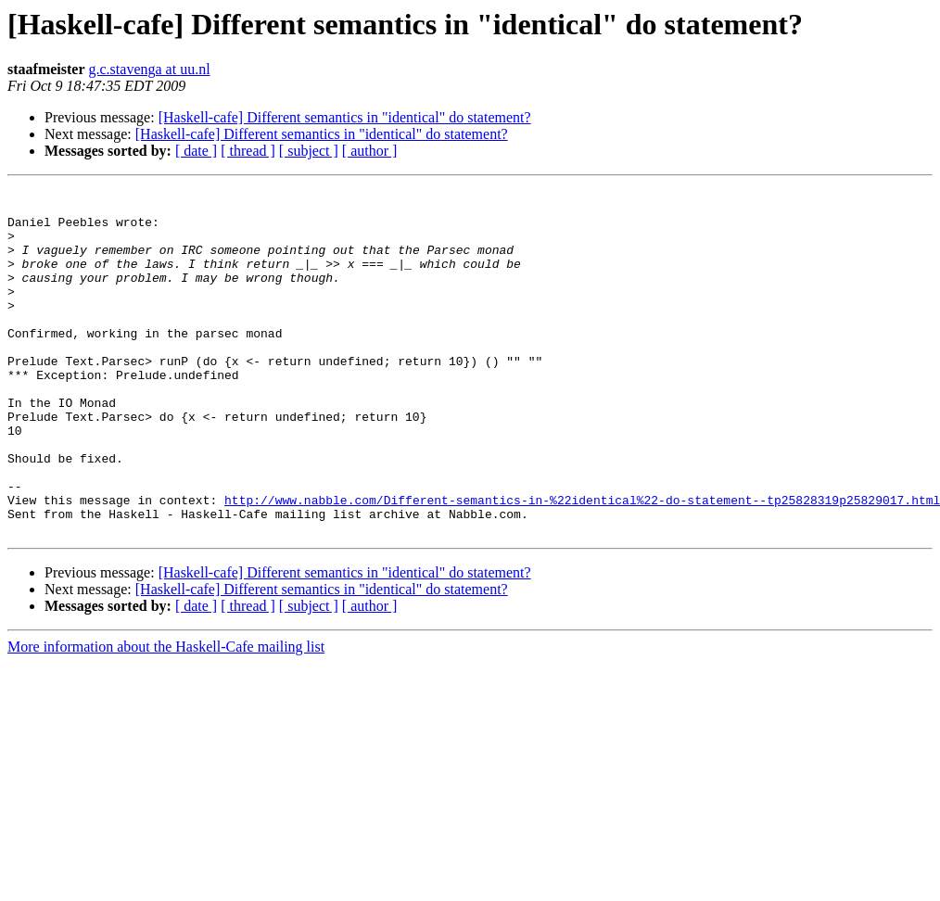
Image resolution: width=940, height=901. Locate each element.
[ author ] (370, 151)
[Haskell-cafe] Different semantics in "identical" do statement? (345, 117)
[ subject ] (308, 151)
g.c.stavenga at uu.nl (149, 69)
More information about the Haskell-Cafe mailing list (165, 716)
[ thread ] (248, 151)
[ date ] (196, 151)
